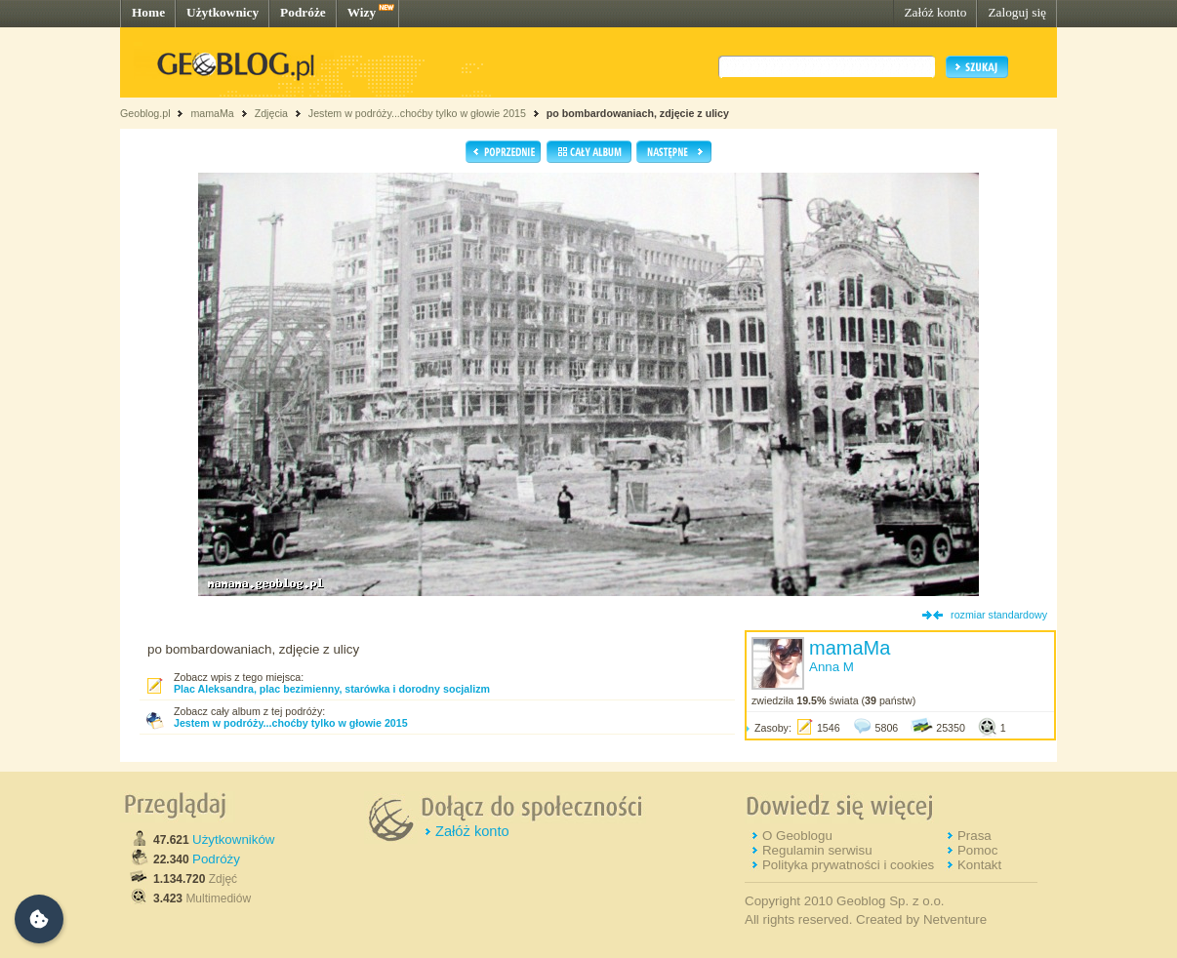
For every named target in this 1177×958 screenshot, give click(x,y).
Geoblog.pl (145, 113)
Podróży (216, 859)
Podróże (303, 12)
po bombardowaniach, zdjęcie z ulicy (638, 113)
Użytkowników (233, 839)
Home (148, 12)
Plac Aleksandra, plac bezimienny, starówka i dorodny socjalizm (332, 689)
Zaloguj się (1017, 12)
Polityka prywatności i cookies (848, 865)
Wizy (361, 12)
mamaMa (211, 113)
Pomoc (977, 850)
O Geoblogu (797, 835)
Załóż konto (935, 12)
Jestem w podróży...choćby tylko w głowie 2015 (417, 113)
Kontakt (979, 865)
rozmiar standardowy (999, 614)
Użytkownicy (222, 12)
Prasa (974, 835)
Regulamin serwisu (817, 850)
